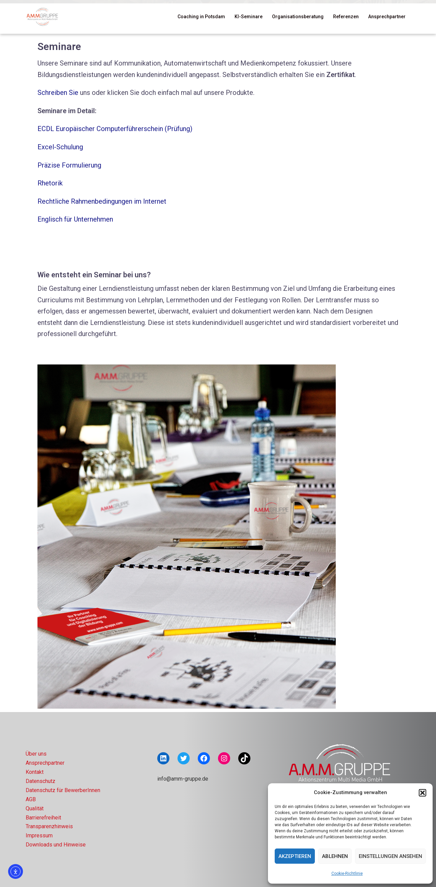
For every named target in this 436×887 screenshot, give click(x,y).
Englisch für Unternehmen (75, 219)
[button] (422, 792)
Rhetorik (50, 183)
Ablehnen (335, 856)
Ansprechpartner (387, 16)
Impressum (39, 835)
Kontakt (35, 772)
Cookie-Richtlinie (347, 873)
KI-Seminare (249, 16)
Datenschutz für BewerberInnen (63, 790)
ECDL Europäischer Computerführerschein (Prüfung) (114, 129)
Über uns (36, 754)
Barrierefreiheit (43, 817)
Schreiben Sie (57, 92)
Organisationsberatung (298, 16)
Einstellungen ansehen (390, 856)
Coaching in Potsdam (201, 16)
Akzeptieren (294, 856)
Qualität (35, 808)
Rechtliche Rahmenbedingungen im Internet (101, 201)
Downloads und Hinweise (56, 844)
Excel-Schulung (60, 147)
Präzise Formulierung (69, 165)
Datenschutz (40, 781)
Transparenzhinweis (49, 826)
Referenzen (346, 16)
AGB (31, 799)
